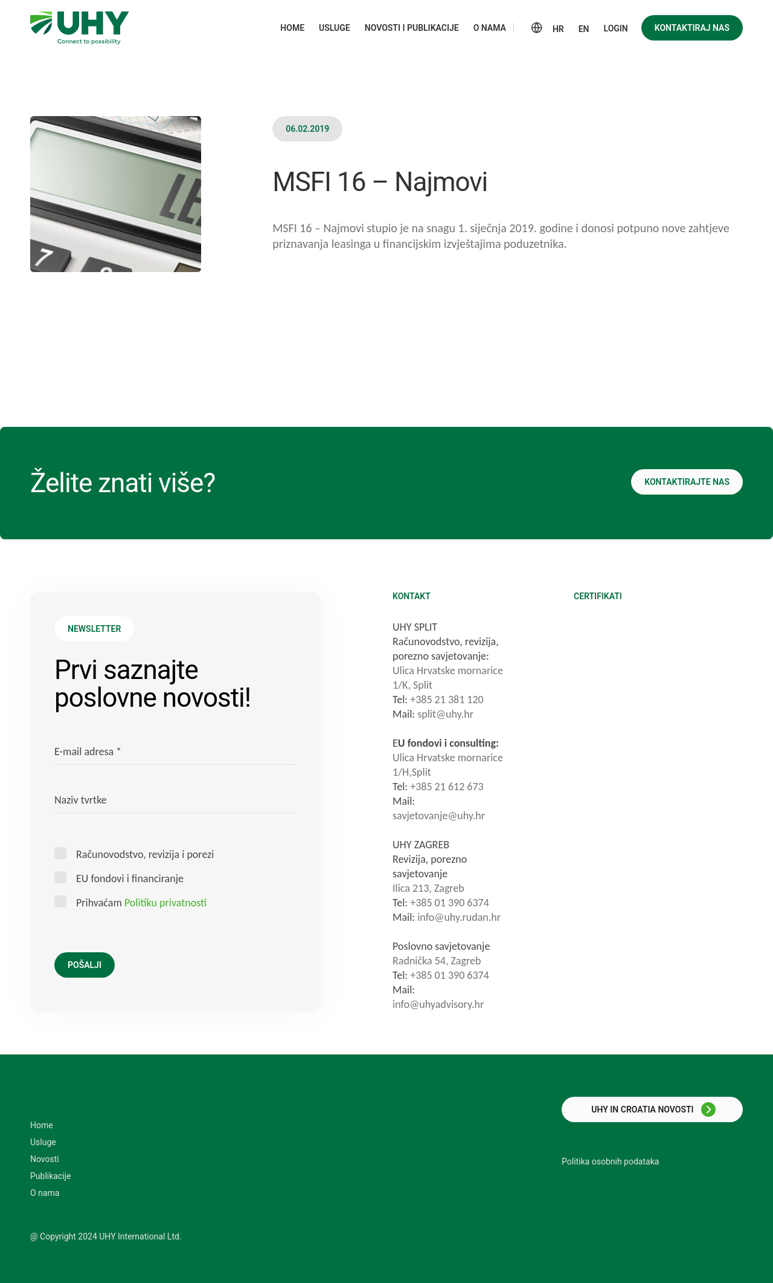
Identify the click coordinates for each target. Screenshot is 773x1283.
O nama (44, 1193)
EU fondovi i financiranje (130, 878)
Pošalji (84, 965)
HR (558, 29)
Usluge (43, 1142)
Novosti (44, 1159)
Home (41, 1125)
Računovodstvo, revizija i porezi (145, 854)
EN (584, 29)
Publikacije (50, 1176)
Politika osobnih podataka (610, 1161)
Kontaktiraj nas (692, 28)
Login (616, 28)
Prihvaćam (141, 902)
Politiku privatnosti (165, 902)
